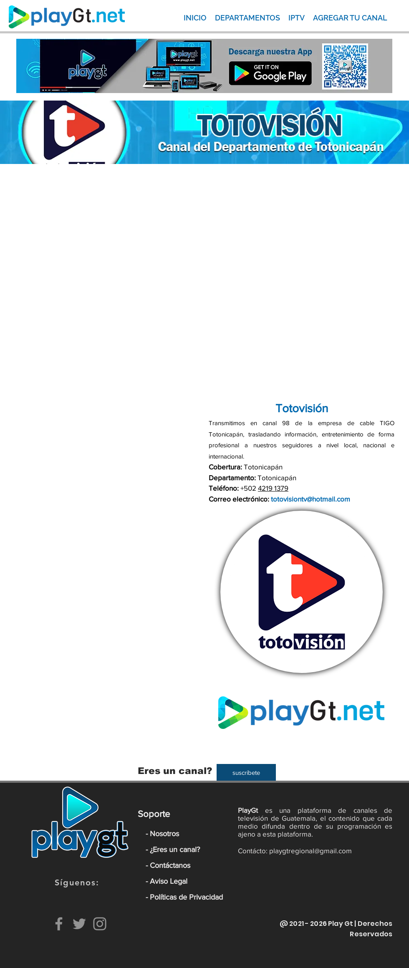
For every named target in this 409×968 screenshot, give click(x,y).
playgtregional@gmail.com (310, 851)
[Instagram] (100, 924)
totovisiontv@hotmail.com (310, 499)
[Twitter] (79, 924)
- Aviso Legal (166, 881)
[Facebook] (59, 924)
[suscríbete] (246, 772)
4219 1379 (273, 488)
